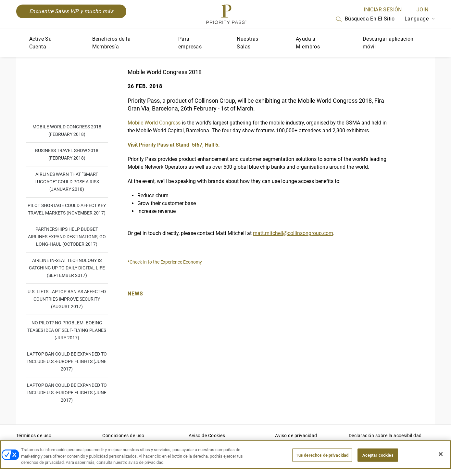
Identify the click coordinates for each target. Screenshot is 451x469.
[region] (225, 454)
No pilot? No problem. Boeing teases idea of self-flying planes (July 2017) (66, 330)
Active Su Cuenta (40, 43)
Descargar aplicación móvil (388, 43)
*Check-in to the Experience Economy (165, 262)
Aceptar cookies (378, 454)
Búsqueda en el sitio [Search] (365, 19)
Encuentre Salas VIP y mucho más (71, 11)
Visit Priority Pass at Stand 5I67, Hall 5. (174, 145)
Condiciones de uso (123, 435)
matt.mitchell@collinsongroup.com (293, 233)
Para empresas (190, 43)
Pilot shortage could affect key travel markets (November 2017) (67, 209)
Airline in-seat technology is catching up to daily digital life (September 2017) (67, 268)
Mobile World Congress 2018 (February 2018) (66, 130)
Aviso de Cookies (207, 435)
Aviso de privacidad (296, 435)
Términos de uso (34, 435)
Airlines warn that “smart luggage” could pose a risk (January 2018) (66, 182)
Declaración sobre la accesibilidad (385, 435)
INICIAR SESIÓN (383, 10)
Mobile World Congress (154, 123)
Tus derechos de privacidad (322, 454)
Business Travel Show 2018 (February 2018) (66, 154)
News (135, 294)
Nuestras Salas (247, 43)
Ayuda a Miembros (308, 43)
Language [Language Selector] (420, 19)
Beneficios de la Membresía (111, 43)
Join (423, 10)
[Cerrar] (440, 454)
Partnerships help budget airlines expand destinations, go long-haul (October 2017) (67, 237)
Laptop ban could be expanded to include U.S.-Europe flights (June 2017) (67, 361)
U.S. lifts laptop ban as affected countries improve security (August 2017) (67, 299)
